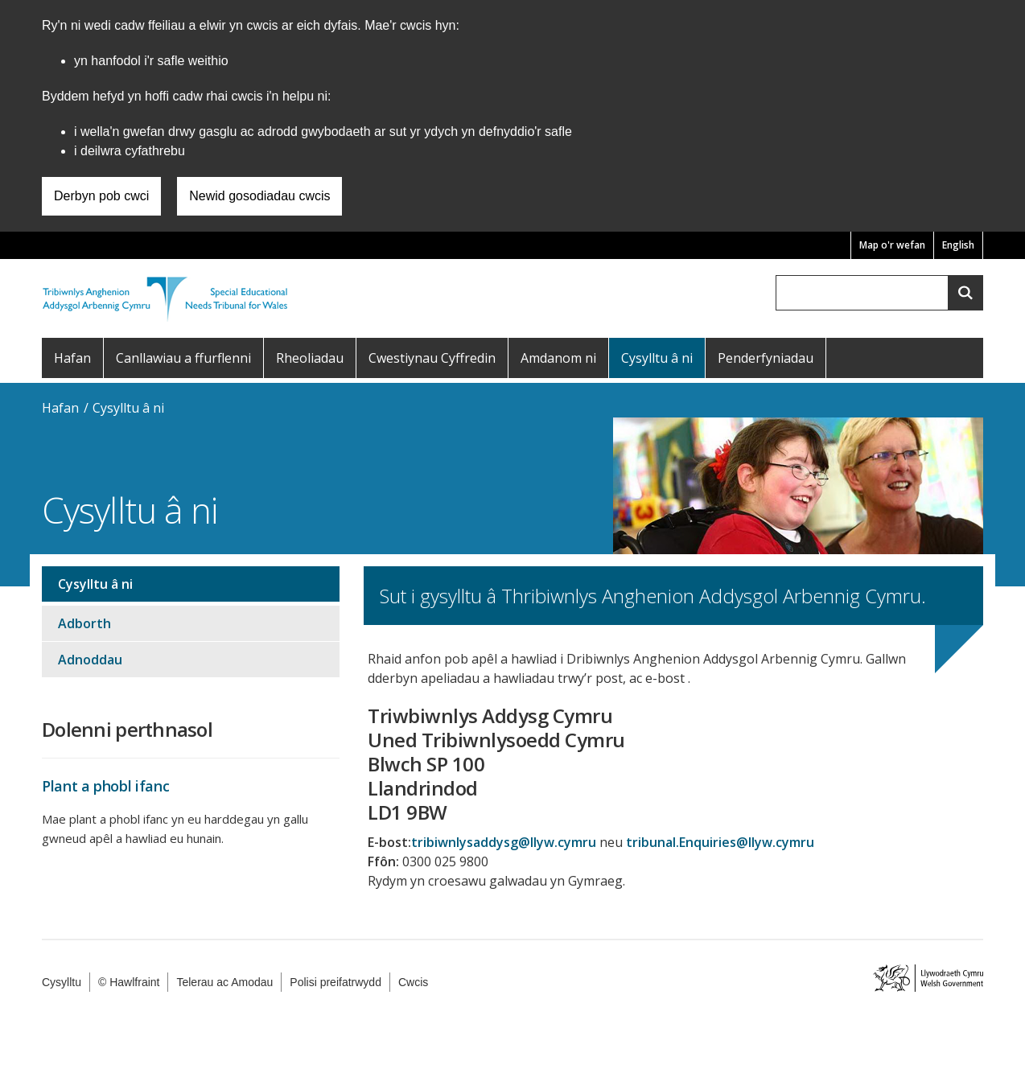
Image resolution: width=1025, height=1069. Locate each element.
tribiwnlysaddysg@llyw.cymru (503, 842)
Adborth (84, 623)
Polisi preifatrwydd (335, 982)
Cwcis (413, 982)
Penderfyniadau (765, 358)
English (958, 245)
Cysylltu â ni (657, 358)
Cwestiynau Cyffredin (432, 358)
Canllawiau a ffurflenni (183, 358)
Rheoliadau (310, 358)
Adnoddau (90, 659)
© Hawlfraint (128, 982)
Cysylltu (61, 982)
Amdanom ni (558, 358)
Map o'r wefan (892, 245)
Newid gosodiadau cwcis (259, 196)
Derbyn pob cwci (101, 196)
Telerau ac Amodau (224, 982)
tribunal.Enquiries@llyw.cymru (720, 842)
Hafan (72, 358)
